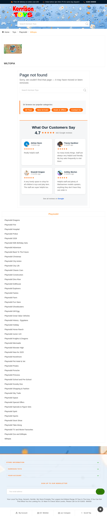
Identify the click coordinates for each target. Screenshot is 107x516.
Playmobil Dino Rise (13, 279)
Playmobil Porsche (12, 370)
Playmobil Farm (11, 298)
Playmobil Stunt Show (13, 421)
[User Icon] (95, 11)
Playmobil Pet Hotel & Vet (15, 361)
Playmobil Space (11, 398)
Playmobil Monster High (14, 348)
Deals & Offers (60, 110)
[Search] (50, 24)
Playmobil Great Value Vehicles (17, 316)
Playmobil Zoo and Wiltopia (15, 434)
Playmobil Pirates (12, 366)
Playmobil (53, 214)
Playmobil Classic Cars (14, 270)
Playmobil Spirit (11, 411)
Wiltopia (8, 439)
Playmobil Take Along (13, 425)
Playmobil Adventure (13, 247)
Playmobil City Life (12, 266)
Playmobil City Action (13, 261)
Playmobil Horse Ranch (14, 329)
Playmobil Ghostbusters (14, 307)
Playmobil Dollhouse (13, 284)
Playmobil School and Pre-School (18, 380)
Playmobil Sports (11, 416)
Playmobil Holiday (12, 325)
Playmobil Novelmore (13, 357)
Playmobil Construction (14, 275)
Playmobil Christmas (13, 257)
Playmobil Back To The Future (17, 252)
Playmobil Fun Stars (13, 302)
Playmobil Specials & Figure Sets (18, 407)
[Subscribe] (100, 492)
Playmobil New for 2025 (14, 352)
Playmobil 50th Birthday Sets (16, 243)
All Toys (28, 110)
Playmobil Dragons (12, 220)
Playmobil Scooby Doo (14, 384)
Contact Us (76, 110)
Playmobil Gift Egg (12, 311)
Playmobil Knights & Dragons (16, 339)
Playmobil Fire (10, 225)
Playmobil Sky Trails (13, 393)
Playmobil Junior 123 (13, 334)
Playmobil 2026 (11, 238)
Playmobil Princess (12, 375)
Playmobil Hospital (12, 229)
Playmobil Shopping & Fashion (17, 389)
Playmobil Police (11, 234)
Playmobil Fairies (11, 293)
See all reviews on (53, 199)
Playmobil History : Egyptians (16, 320)
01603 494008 (89, 2)
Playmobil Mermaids (13, 343)
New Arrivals (42, 110)
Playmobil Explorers (13, 288)
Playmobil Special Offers (14, 402)
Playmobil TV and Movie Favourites (19, 430)
